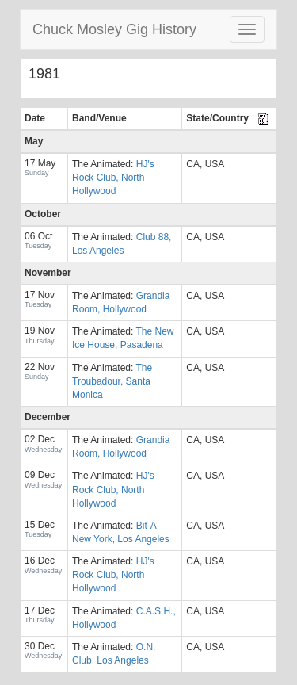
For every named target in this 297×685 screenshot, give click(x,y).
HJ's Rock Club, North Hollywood (113, 178)
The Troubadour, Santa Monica (112, 381)
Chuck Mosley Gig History (114, 29)
